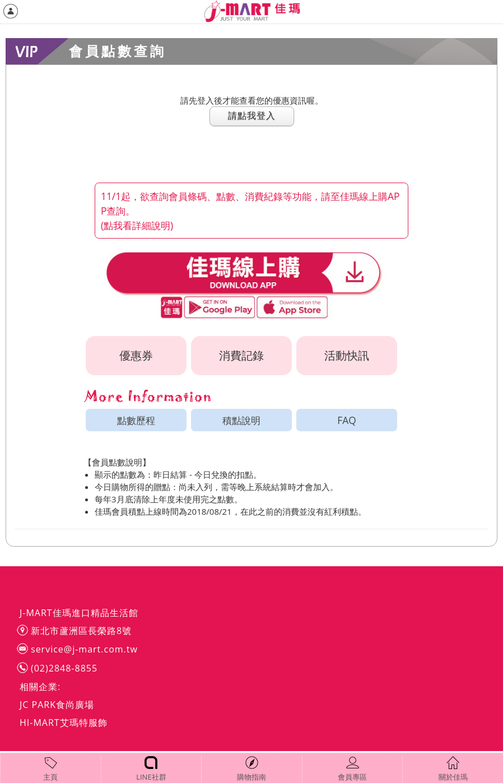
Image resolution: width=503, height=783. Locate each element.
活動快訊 (346, 355)
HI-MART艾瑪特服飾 (64, 722)
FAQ (346, 420)
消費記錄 (241, 355)
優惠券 (136, 355)
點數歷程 (136, 420)
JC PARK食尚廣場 (57, 704)
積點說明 (241, 420)
